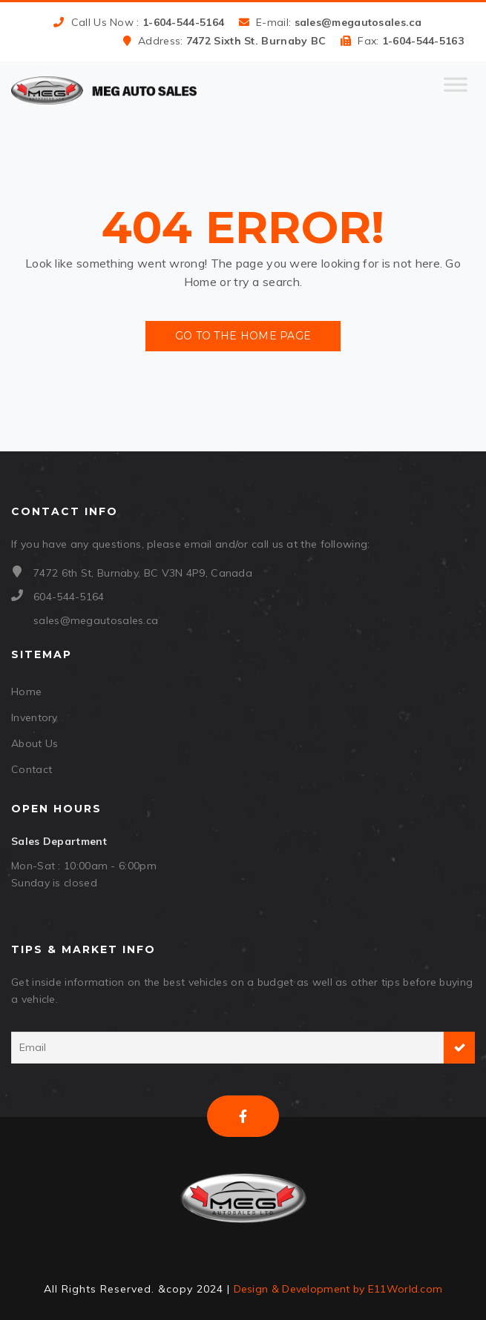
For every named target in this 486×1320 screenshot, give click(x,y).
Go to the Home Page (243, 335)
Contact (31, 769)
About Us (34, 743)
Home (26, 691)
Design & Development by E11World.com (338, 1289)
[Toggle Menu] (455, 90)
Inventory (34, 717)
